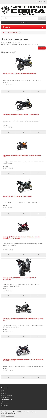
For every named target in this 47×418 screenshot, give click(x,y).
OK (3, 416)
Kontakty (3, 393)
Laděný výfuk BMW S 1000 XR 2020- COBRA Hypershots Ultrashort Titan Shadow (21, 237)
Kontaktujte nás (5, 404)
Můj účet (3, 402)
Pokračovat (42, 48)
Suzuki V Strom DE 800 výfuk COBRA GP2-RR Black (19, 73)
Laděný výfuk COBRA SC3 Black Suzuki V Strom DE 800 (21, 114)
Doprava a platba (5, 392)
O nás (2, 390)
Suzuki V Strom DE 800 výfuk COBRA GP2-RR (17, 196)
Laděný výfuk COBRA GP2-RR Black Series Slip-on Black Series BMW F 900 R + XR (23, 360)
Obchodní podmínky (6, 395)
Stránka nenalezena (13, 32)
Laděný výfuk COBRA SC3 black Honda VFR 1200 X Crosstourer (19, 278)
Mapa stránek (4, 405)
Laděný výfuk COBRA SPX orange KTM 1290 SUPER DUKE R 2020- (22, 156)
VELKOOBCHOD (5, 397)
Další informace (10, 416)
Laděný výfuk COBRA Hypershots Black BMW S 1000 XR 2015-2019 (23, 319)
